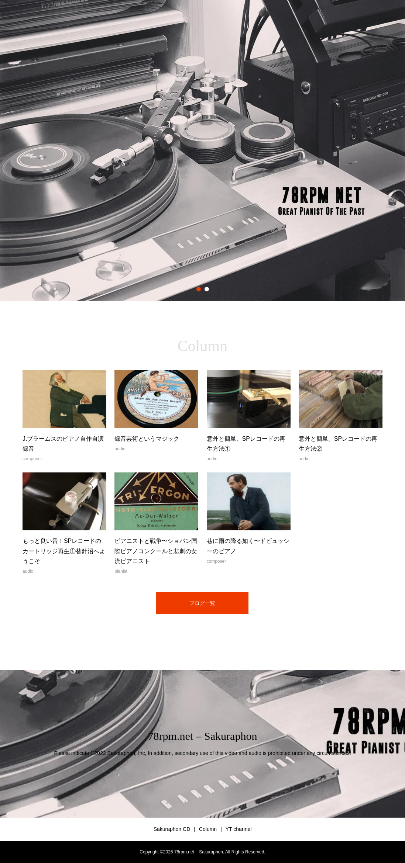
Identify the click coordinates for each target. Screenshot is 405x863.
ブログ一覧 (202, 603)
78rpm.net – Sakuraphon (202, 736)
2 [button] (206, 289)
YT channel (239, 829)
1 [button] (198, 289)
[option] (202, 150)
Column (208, 829)
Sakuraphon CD (172, 829)
